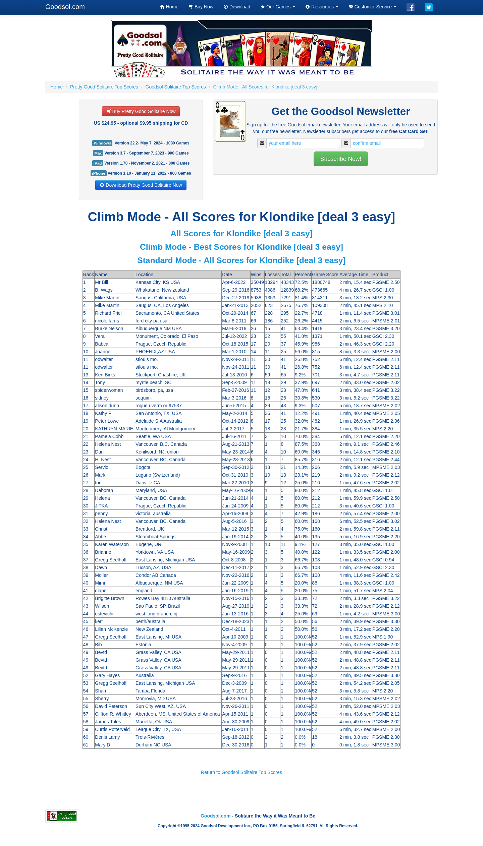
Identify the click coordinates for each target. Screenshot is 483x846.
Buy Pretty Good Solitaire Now (141, 111)
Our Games (277, 6)
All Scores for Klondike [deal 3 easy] (241, 233)
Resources (321, 6)
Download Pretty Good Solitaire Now (141, 185)
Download (236, 6)
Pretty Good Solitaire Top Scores (104, 86)
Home (169, 6)
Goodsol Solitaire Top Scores (176, 86)
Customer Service (372, 6)
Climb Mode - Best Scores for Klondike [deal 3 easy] (241, 246)
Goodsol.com (65, 6)
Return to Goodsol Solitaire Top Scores (241, 772)
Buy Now (201, 6)
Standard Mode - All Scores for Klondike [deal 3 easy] (241, 260)
